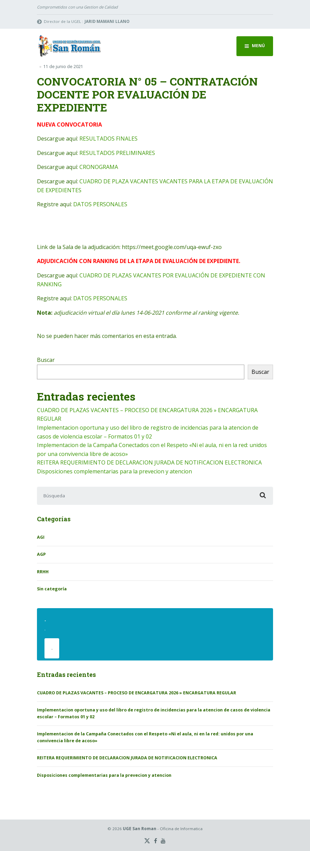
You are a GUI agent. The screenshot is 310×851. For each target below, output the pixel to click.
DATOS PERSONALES (100, 204)
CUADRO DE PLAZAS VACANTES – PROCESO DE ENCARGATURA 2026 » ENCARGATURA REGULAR (136, 693)
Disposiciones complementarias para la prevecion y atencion (114, 471)
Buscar (46, 360)
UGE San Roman (139, 828)
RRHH (43, 572)
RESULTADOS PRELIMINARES (117, 153)
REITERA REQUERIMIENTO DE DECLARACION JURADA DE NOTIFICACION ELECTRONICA (149, 462)
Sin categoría (52, 589)
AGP (41, 554)
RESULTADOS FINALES (108, 138)
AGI (40, 537)
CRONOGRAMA (98, 167)
